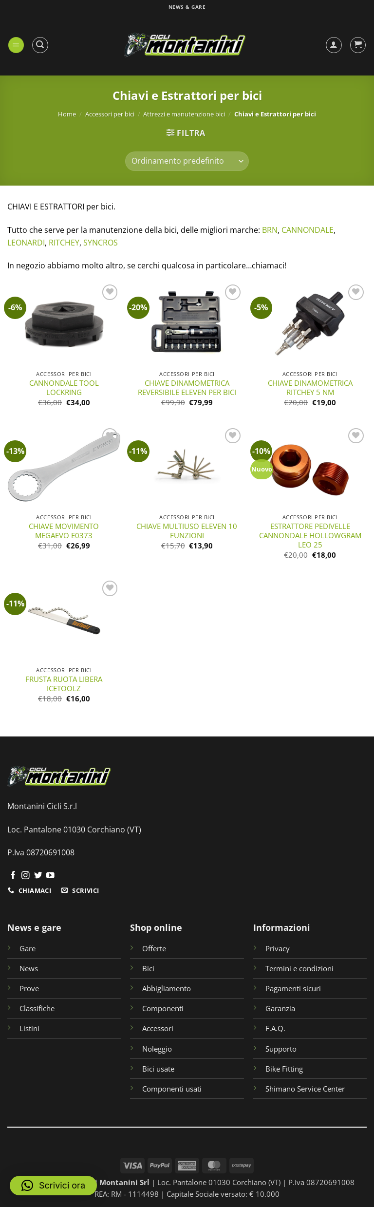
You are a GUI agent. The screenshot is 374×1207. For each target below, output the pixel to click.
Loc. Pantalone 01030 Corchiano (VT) (74, 829)
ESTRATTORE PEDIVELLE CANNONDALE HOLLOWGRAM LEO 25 (310, 535)
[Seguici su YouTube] (50, 876)
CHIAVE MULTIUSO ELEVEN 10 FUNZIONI (186, 531)
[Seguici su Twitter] (38, 876)
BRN (270, 230)
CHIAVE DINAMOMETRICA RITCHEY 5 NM (310, 387)
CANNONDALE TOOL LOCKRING (64, 387)
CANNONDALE (307, 230)
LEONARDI (26, 242)
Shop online (156, 927)
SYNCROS (100, 242)
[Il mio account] (334, 45)
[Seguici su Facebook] (13, 876)
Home (67, 114)
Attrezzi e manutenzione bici (184, 114)
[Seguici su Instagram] (25, 876)
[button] (16, 45)
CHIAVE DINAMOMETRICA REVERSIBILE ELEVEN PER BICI (187, 387)
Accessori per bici (109, 114)
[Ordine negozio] (186, 161)
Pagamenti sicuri (293, 988)
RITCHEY (64, 242)
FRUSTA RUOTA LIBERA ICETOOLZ (63, 684)
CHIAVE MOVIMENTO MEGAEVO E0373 (64, 531)
